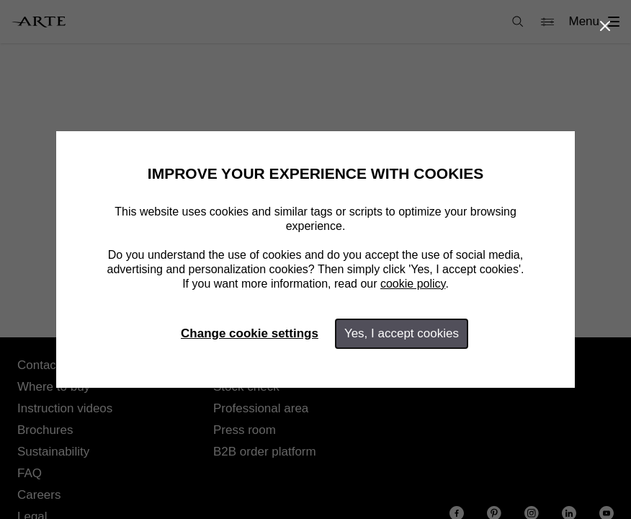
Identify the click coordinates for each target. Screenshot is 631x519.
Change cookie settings (249, 333)
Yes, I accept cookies (401, 333)
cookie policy (412, 284)
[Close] (605, 26)
